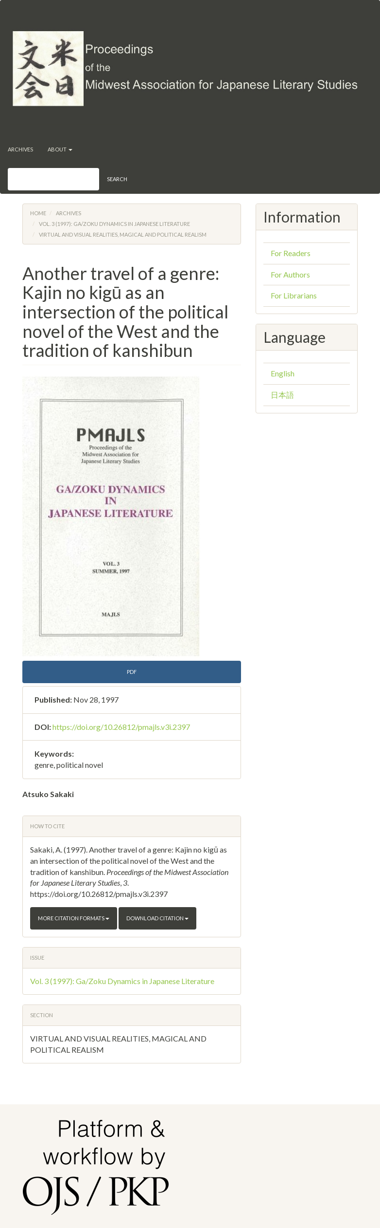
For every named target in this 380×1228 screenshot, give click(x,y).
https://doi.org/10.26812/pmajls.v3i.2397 (121, 726)
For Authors (290, 274)
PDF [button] (132, 672)
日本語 (282, 394)
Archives (20, 149)
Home (38, 213)
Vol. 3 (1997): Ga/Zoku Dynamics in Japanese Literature (114, 224)
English (282, 373)
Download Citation (157, 918)
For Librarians (294, 295)
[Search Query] (53, 179)
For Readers (291, 253)
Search (117, 179)
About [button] (60, 149)
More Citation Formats (73, 918)
